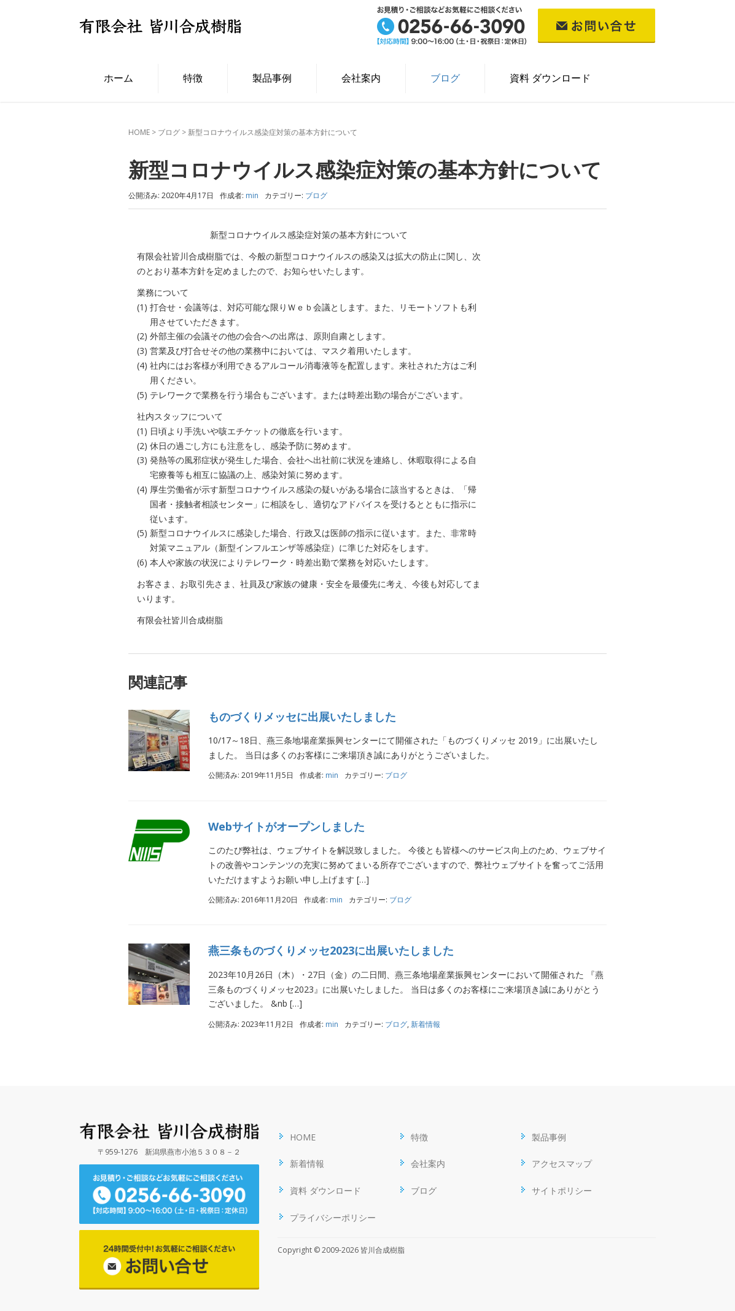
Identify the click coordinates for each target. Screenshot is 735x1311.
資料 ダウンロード (550, 78)
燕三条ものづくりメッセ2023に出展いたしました (331, 950)
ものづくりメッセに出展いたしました (302, 716)
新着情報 (425, 1024)
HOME (139, 132)
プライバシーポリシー (333, 1217)
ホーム (118, 78)
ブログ (445, 78)
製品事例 (272, 78)
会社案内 (361, 78)
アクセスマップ (562, 1163)
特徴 (193, 78)
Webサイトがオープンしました (286, 826)
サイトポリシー (562, 1190)
